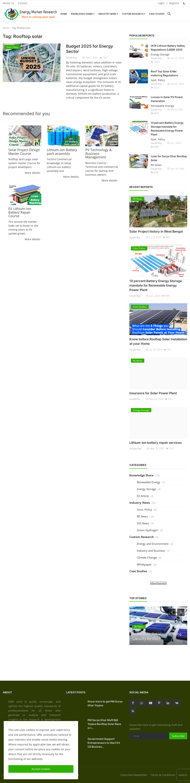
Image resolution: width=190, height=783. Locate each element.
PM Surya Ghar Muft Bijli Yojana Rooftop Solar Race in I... (104, 723)
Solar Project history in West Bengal (156, 231)
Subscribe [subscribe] (178, 736)
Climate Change (147, 557)
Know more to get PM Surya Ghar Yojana (105, 703)
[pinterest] (159, 703)
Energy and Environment (152, 544)
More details (32, 173)
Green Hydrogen (147, 530)
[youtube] (150, 703)
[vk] (176, 703)
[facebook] (132, 703)
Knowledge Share (83, 13)
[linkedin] (167, 703)
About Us (8, 3)
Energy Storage (160, 54)
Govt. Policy (158, 80)
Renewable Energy (162, 106)
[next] (181, 612)
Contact (22, 3)
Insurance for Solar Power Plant (153, 393)
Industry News (108, 13)
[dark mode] (184, 3)
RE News (156, 165)
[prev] (171, 612)
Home (63, 13)
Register (174, 3)
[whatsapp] (141, 703)
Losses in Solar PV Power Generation (167, 99)
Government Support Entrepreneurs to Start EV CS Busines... (104, 742)
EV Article (143, 496)
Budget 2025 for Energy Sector (89, 49)
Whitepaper (144, 564)
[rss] (132, 711)
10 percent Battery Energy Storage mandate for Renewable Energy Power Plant (167, 128)
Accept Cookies (41, 769)
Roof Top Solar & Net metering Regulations (164, 73)
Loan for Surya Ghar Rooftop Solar (169, 158)
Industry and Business (151, 550)
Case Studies (157, 13)
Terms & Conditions (163, 775)
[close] (74, 725)
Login (161, 3)
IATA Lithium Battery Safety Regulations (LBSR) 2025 (168, 47)
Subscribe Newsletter (133, 775)
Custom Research (133, 13)
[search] (169, 14)
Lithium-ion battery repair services (155, 443)
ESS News (143, 523)
